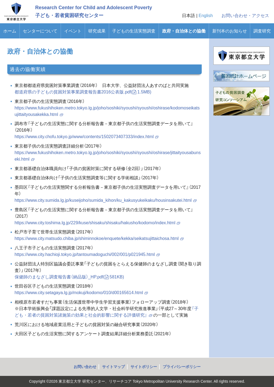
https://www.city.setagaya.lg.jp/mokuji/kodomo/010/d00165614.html (82, 292)
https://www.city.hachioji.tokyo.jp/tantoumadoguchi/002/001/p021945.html (87, 254)
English (206, 15)
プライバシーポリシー (182, 367)
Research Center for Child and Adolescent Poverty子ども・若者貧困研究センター (93, 11)
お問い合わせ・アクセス (245, 15)
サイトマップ (113, 367)
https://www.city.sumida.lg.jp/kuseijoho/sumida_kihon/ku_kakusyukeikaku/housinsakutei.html (106, 200)
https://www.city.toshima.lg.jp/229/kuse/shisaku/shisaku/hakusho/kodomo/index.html (98, 222)
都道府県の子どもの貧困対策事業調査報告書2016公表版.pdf (83, 92)
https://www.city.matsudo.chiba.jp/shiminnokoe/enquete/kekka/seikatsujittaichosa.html (99, 238)
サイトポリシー (144, 367)
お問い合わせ (85, 367)
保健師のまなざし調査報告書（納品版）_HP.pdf (69, 277)
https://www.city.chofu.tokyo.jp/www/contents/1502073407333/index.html (87, 136)
